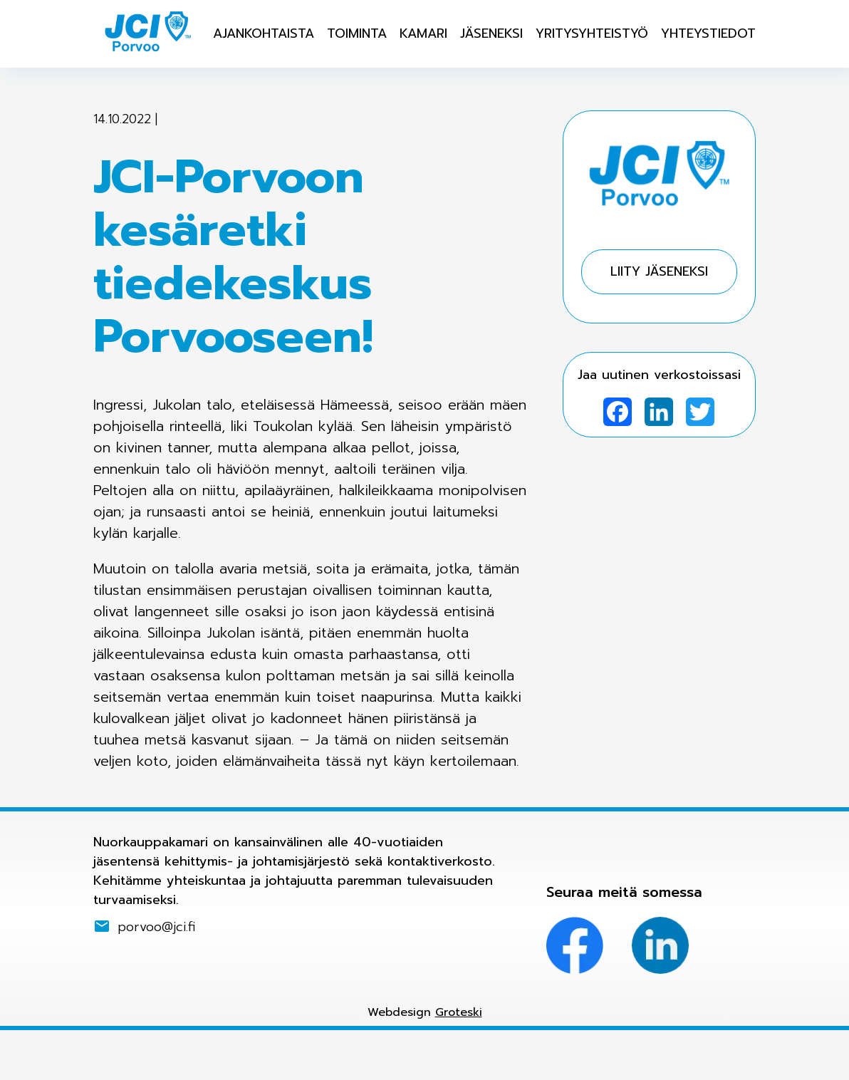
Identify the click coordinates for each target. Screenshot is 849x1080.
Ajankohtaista (263, 33)
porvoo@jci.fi (157, 926)
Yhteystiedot (708, 33)
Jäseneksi (491, 33)
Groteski (458, 1012)
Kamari (423, 33)
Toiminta (357, 33)
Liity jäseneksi (659, 271)
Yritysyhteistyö (592, 33)
